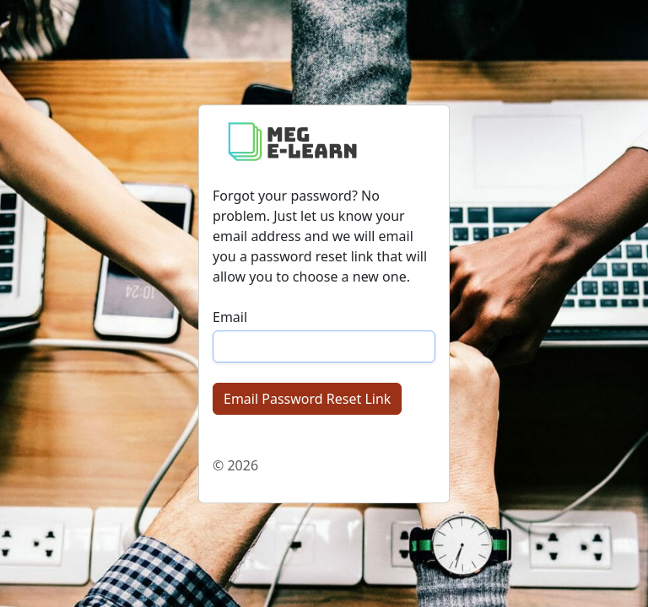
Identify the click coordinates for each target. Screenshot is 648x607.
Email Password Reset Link (307, 398)
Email (230, 317)
